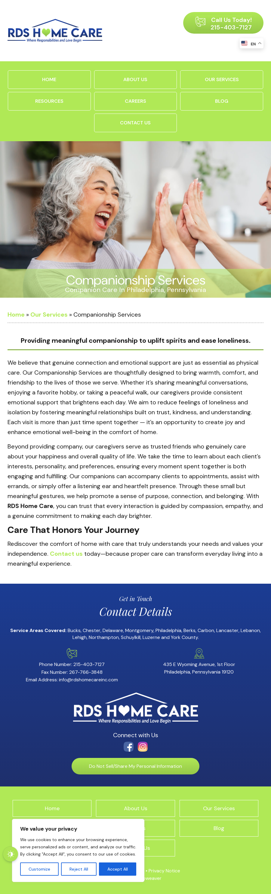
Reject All (78, 869)
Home (49, 79)
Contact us (66, 554)
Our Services (222, 79)
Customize (39, 869)
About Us (135, 79)
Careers (135, 101)
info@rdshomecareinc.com (88, 680)
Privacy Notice (164, 871)
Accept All (117, 869)
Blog (221, 101)
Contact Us (135, 123)
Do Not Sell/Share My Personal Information (135, 766)
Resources (49, 101)
